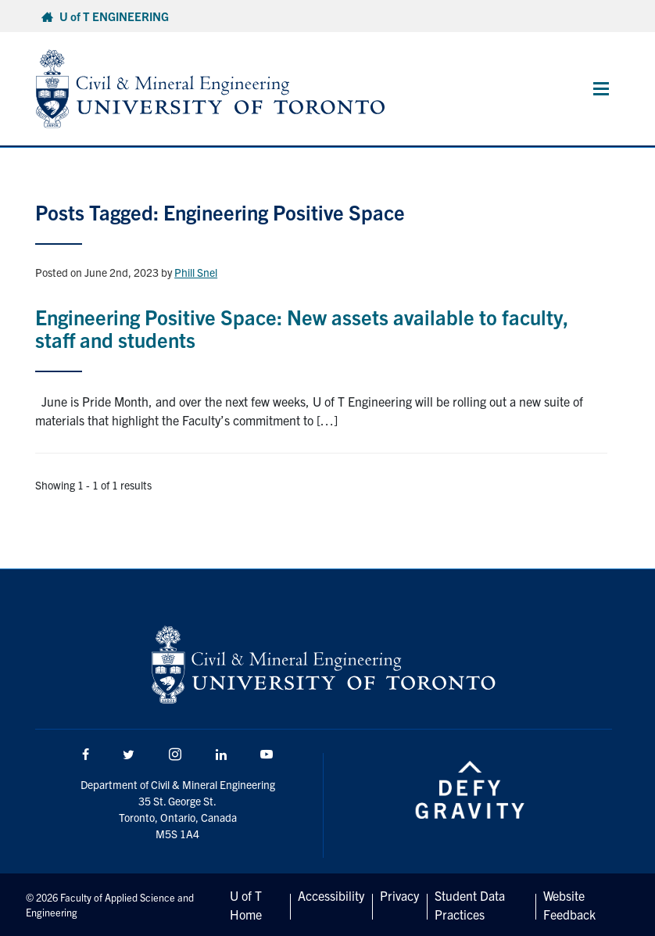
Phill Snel (195, 272)
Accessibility (331, 895)
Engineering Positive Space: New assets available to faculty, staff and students (301, 327)
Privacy (399, 895)
